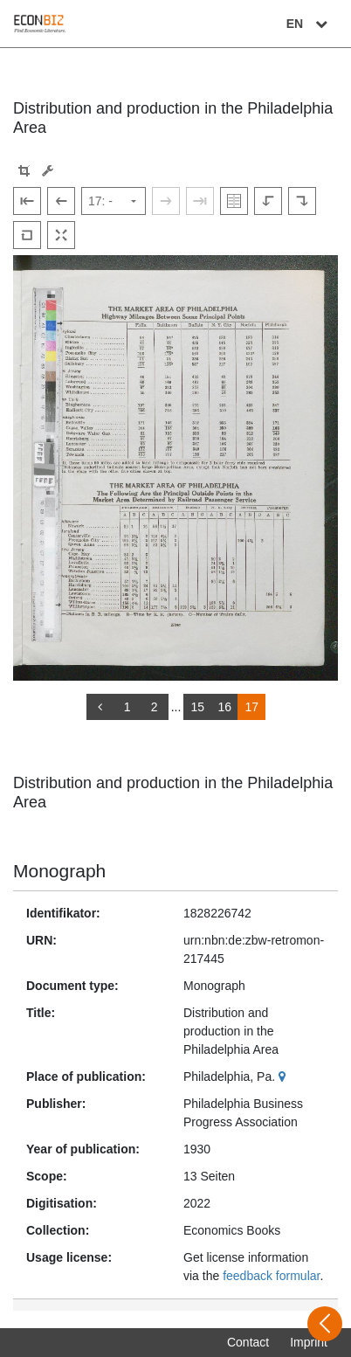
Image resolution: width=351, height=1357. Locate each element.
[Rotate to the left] (268, 201)
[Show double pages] (234, 201)
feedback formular (271, 1276)
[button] (24, 171)
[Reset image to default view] (27, 235)
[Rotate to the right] (302, 201)
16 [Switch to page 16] (225, 707)
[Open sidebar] (324, 1323)
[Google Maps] (284, 1077)
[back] (100, 707)
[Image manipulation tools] (47, 171)
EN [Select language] (309, 24)
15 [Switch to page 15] (198, 707)
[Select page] (113, 201)
